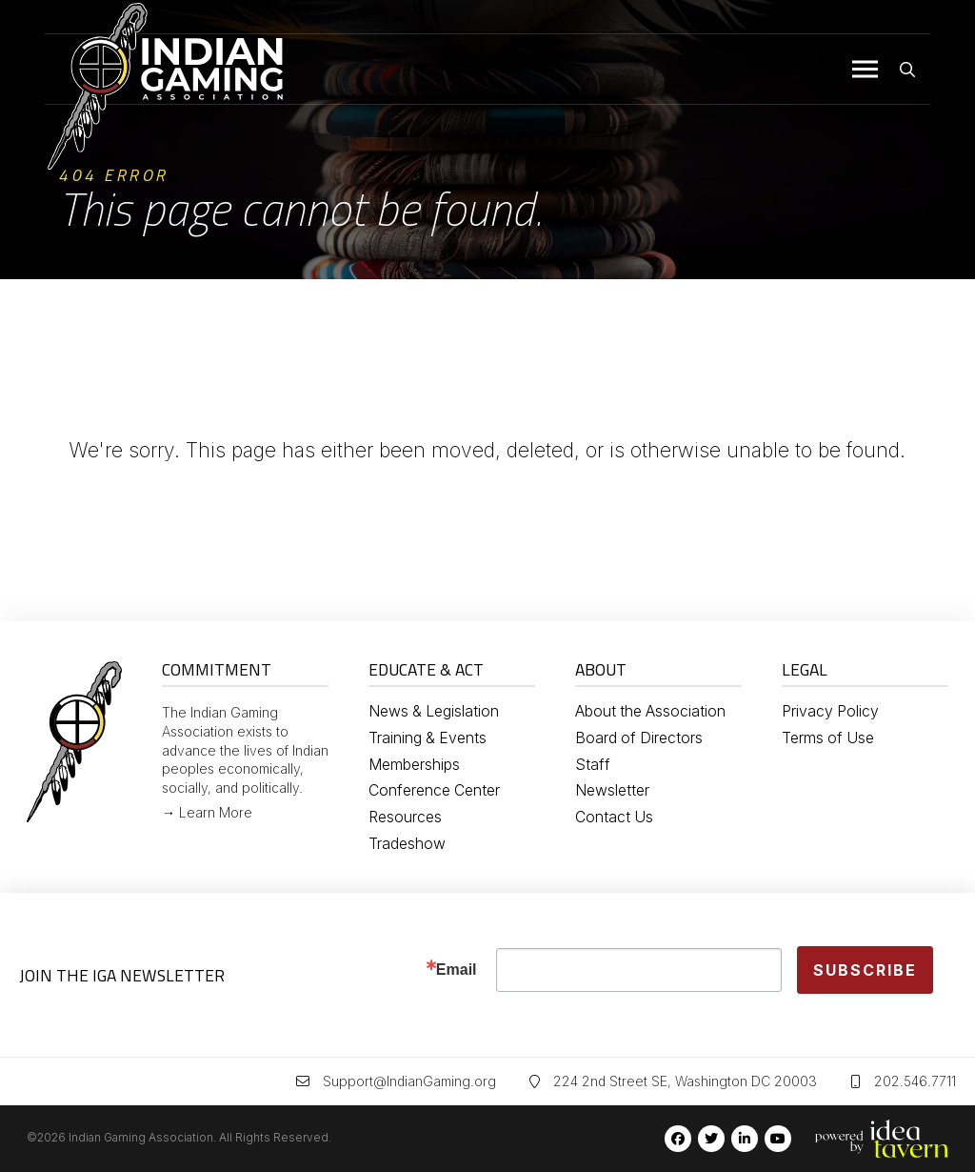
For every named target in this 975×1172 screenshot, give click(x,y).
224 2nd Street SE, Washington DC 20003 (685, 1081)
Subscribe (865, 970)
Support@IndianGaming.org (409, 1081)
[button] (865, 70)
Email (456, 969)
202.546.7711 (915, 1081)
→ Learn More (207, 812)
